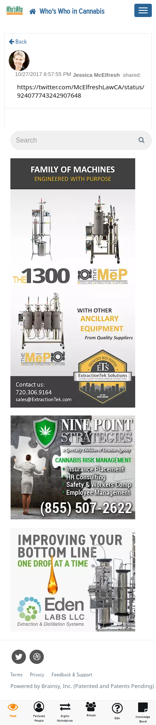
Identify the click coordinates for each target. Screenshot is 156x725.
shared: (132, 75)
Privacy (37, 675)
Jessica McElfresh (97, 75)
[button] (39, 712)
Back (18, 42)
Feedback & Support (72, 675)
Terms (16, 675)
